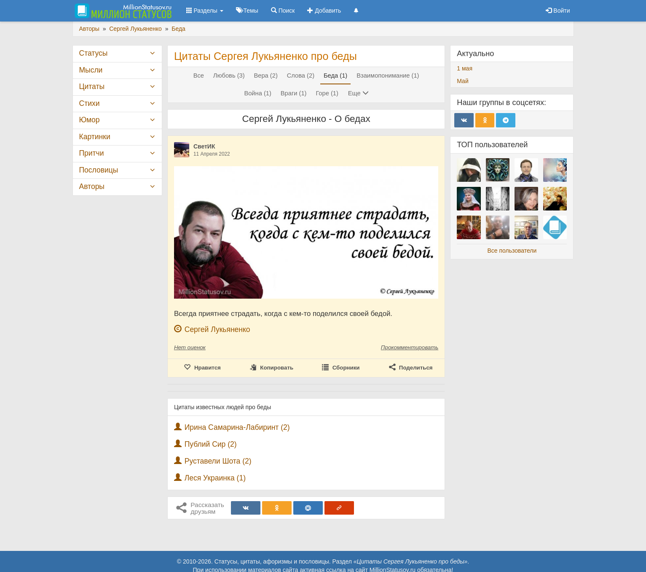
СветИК (204, 146)
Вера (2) (265, 75)
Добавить (324, 10)
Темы (247, 10)
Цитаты (92, 86)
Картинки (94, 136)
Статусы (93, 53)
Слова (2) (300, 75)
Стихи (89, 103)
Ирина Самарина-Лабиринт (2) (237, 427)
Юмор (89, 120)
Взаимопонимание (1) (388, 75)
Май (462, 81)
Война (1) (257, 93)
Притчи (91, 153)
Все (198, 75)
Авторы (92, 186)
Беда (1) (335, 75)
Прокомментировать (409, 347)
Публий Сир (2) (211, 444)
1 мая (464, 68)
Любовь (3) (229, 75)
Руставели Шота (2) (218, 461)
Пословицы (98, 170)
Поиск (283, 10)
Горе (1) (327, 93)
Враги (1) (294, 93)
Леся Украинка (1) (215, 478)
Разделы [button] (204, 10)
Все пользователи (511, 250)
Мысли (91, 70)
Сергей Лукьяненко (217, 329)
